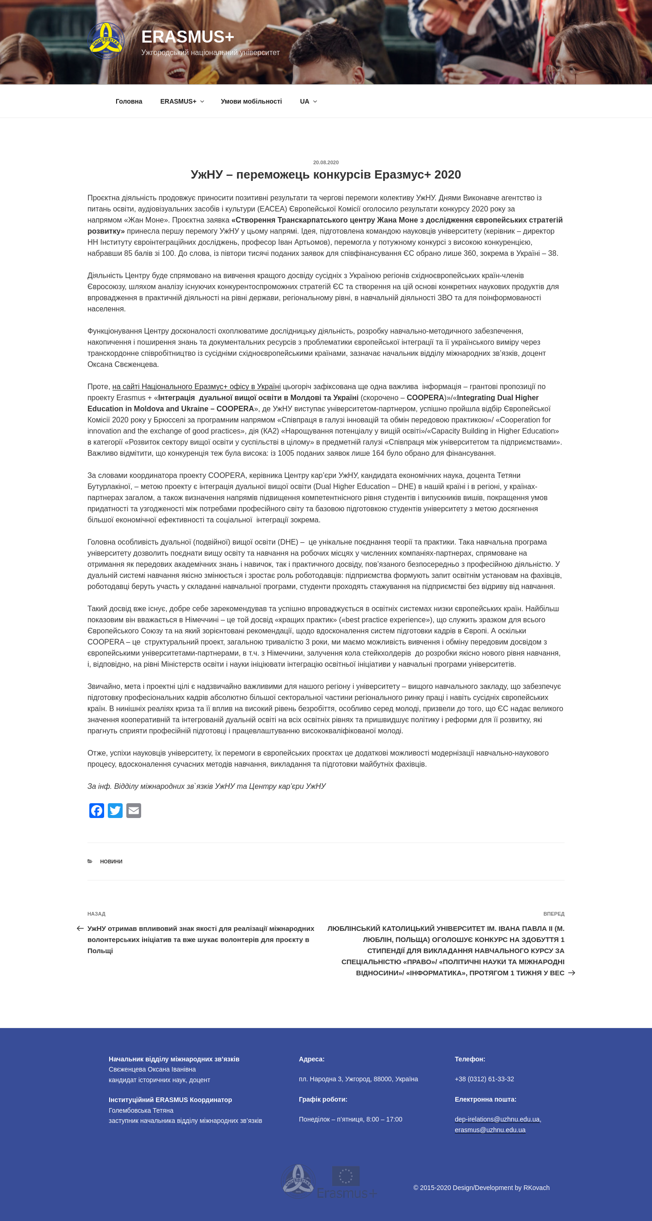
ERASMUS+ (182, 101)
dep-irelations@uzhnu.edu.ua (497, 1119)
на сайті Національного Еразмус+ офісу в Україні (196, 386)
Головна (129, 101)
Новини (111, 861)
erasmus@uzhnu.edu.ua (490, 1130)
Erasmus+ (187, 36)
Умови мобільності (251, 101)
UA (309, 101)
